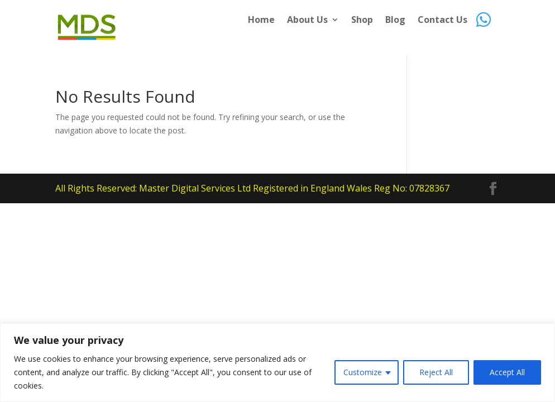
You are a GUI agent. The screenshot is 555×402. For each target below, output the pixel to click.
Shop (362, 21)
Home (261, 21)
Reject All (436, 372)
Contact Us (442, 21)
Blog (395, 21)
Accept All (507, 372)
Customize (362, 372)
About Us (307, 21)
